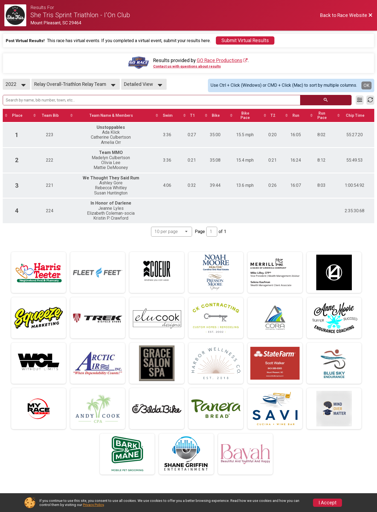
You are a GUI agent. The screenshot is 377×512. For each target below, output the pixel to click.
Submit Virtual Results (245, 40)
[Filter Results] (360, 100)
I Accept (327, 502)
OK (366, 85)
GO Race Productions (219, 60)
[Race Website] (17, 15)
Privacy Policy (93, 505)
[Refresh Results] (370, 100)
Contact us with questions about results (187, 66)
